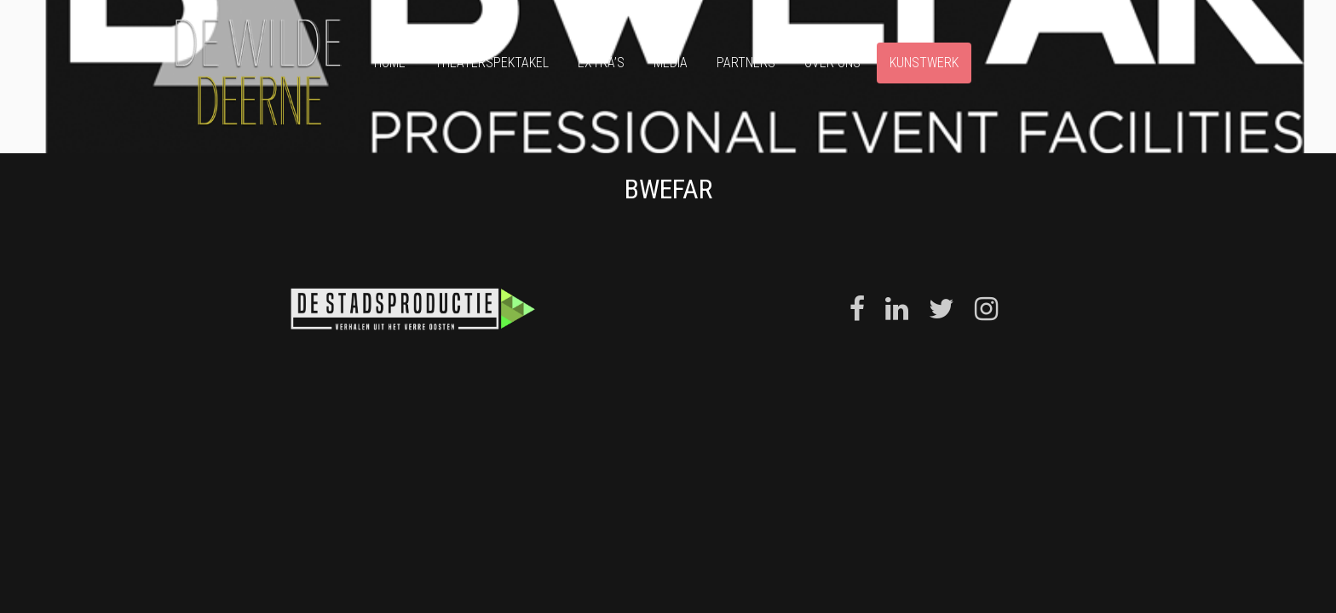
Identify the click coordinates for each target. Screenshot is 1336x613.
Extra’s (601, 62)
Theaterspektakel (492, 62)
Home (390, 62)
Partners (746, 62)
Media (671, 62)
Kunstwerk (924, 62)
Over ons (832, 62)
